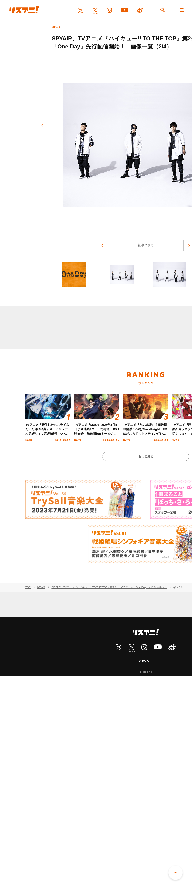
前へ (42, 125)
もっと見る (145, 456)
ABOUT (145, 660)
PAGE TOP (175, 873)
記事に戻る (145, 245)
